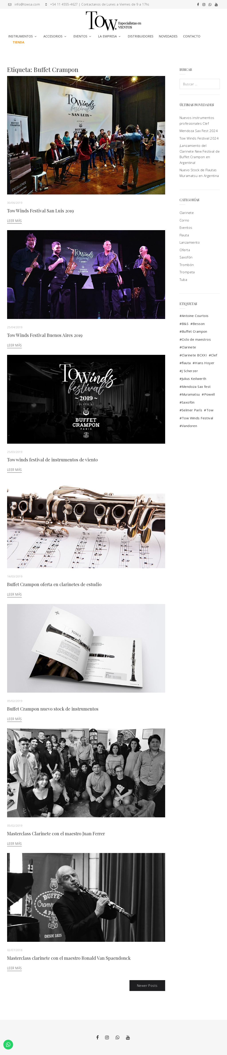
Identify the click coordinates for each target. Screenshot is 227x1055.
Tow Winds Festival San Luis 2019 (40, 211)
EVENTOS (80, 36)
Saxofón (186, 257)
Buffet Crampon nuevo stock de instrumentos (52, 709)
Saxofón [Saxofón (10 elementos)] (188, 402)
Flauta (184, 235)
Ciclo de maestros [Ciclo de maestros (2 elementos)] (196, 339)
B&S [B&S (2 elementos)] (185, 323)
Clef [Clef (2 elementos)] (214, 355)
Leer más (14, 221)
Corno (184, 220)
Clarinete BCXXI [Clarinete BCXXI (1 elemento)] (194, 355)
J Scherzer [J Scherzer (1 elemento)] (190, 371)
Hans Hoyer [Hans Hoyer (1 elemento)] (204, 363)
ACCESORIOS (53, 36)
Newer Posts (147, 985)
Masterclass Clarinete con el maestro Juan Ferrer (56, 833)
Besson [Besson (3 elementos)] (199, 323)
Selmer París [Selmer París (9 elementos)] (192, 410)
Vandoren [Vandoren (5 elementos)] (189, 426)
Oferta (185, 250)
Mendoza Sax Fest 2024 (199, 130)
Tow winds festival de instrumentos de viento (52, 459)
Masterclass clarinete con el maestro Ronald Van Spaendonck (69, 958)
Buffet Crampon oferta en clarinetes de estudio (54, 584)
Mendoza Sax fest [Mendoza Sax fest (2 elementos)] (196, 386)
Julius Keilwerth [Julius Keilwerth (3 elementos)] (194, 378)
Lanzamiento (190, 242)
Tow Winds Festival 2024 (199, 138)
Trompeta (187, 272)
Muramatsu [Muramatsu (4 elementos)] (191, 394)
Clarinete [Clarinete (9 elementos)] (189, 347)
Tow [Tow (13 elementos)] (209, 410)
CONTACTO (191, 36)
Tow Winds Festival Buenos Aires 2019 (44, 335)
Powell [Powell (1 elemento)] (209, 394)
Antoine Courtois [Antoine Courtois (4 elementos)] (195, 315)
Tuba (183, 279)
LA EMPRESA (107, 36)
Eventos (186, 227)
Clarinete (187, 212)
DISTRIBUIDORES (140, 36)
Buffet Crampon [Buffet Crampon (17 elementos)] (194, 331)
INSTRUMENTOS (20, 36)
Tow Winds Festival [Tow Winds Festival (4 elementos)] (197, 418)
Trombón (187, 264)
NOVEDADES (168, 36)
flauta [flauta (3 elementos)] (186, 363)
